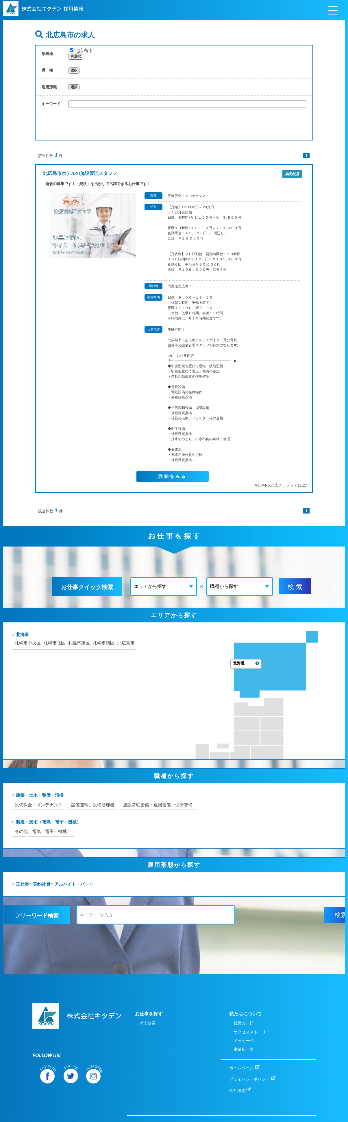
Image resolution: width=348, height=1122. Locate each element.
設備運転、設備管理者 (127, 802)
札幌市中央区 (58, 663)
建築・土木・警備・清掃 (71, 792)
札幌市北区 (86, 663)
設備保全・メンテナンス (70, 802)
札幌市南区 (56, 670)
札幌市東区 (112, 663)
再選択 (76, 56)
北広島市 (81, 50)
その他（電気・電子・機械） (75, 829)
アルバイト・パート (107, 883)
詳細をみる (172, 476)
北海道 (53, 655)
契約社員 (73, 883)
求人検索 (147, 1002)
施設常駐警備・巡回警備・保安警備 (196, 802)
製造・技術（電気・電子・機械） (80, 820)
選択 (74, 70)
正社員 (53, 883)
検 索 (286, 587)
